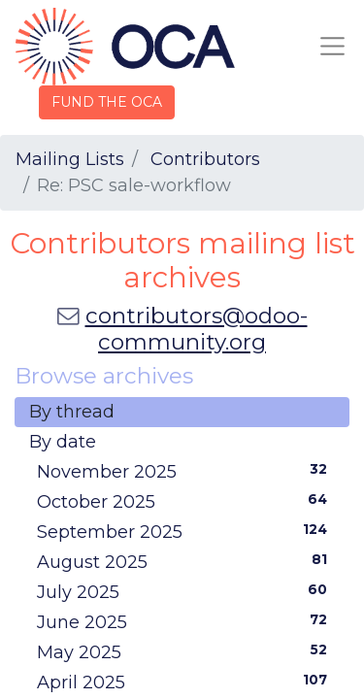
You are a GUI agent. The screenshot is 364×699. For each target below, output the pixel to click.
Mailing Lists (70, 159)
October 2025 (186, 501)
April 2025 (186, 681)
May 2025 (186, 651)
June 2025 (186, 621)
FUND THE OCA (106, 102)
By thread (72, 411)
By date (62, 441)
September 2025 (186, 531)
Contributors (205, 159)
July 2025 (186, 591)
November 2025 (186, 471)
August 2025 (186, 561)
